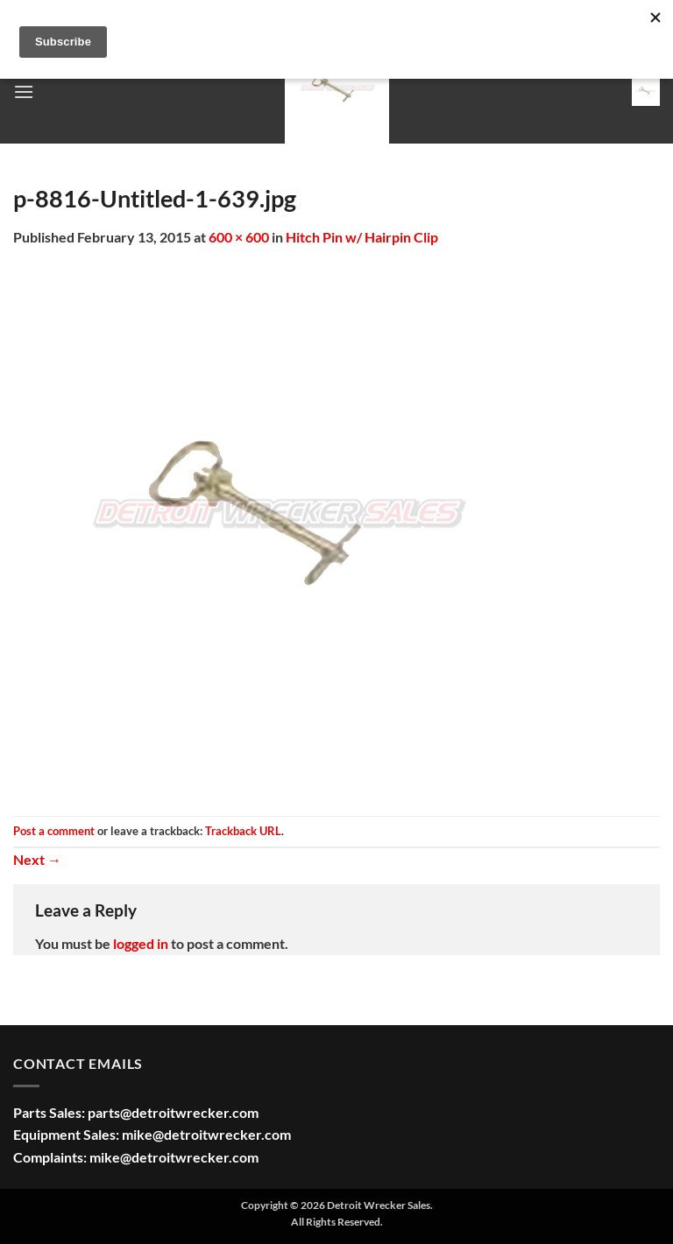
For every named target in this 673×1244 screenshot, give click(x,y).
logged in (140, 943)
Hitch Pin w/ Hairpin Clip (362, 236)
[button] (23, 91)
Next (37, 859)
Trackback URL (243, 831)
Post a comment (54, 831)
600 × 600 (239, 236)
